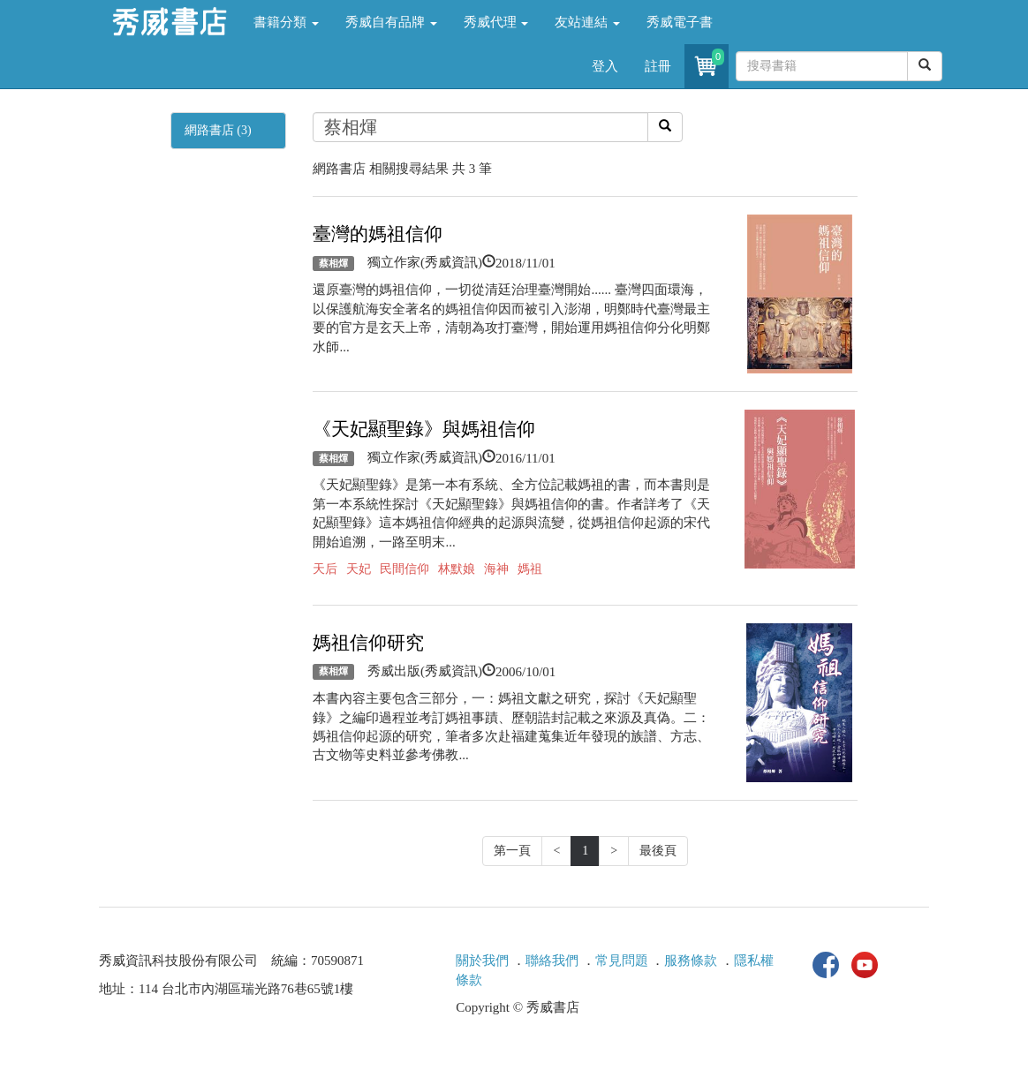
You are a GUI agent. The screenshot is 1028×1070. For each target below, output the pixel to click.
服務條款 (690, 960)
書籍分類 (286, 22)
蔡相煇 (333, 263)
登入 (605, 66)
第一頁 (512, 850)
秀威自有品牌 (391, 22)
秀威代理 (496, 22)
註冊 (658, 66)
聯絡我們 (551, 960)
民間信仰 (404, 569)
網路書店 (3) (218, 130)
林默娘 (456, 569)
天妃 (358, 569)
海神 (496, 569)
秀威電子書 (679, 22)
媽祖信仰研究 (368, 642)
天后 (325, 569)
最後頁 (658, 850)
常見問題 (621, 960)
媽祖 (530, 569)
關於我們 (482, 960)
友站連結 (587, 22)
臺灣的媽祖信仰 (377, 234)
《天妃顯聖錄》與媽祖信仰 (424, 429)
